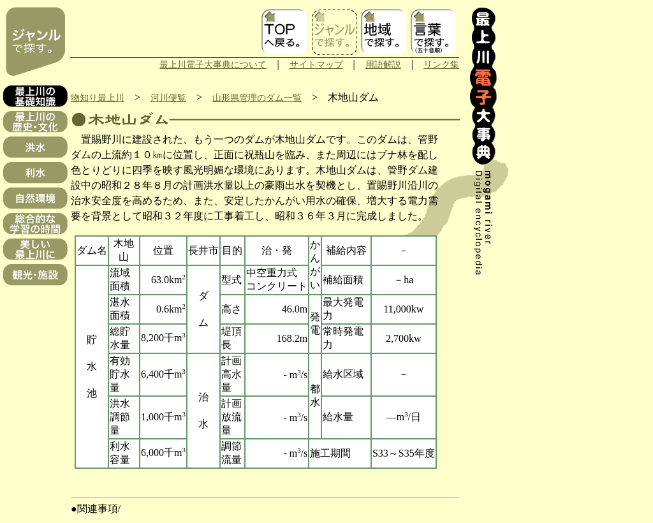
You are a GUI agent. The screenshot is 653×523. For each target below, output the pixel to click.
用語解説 (383, 64)
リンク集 (441, 64)
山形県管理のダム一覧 (257, 97)
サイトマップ (316, 64)
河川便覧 (168, 97)
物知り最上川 (97, 97)
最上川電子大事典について (213, 64)
